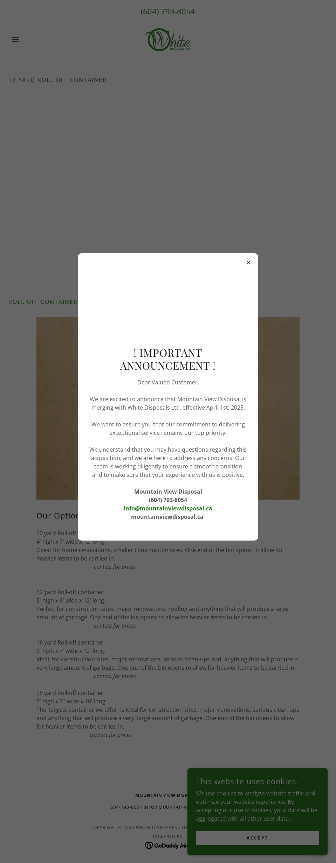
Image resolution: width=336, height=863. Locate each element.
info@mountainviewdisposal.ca (168, 508)
